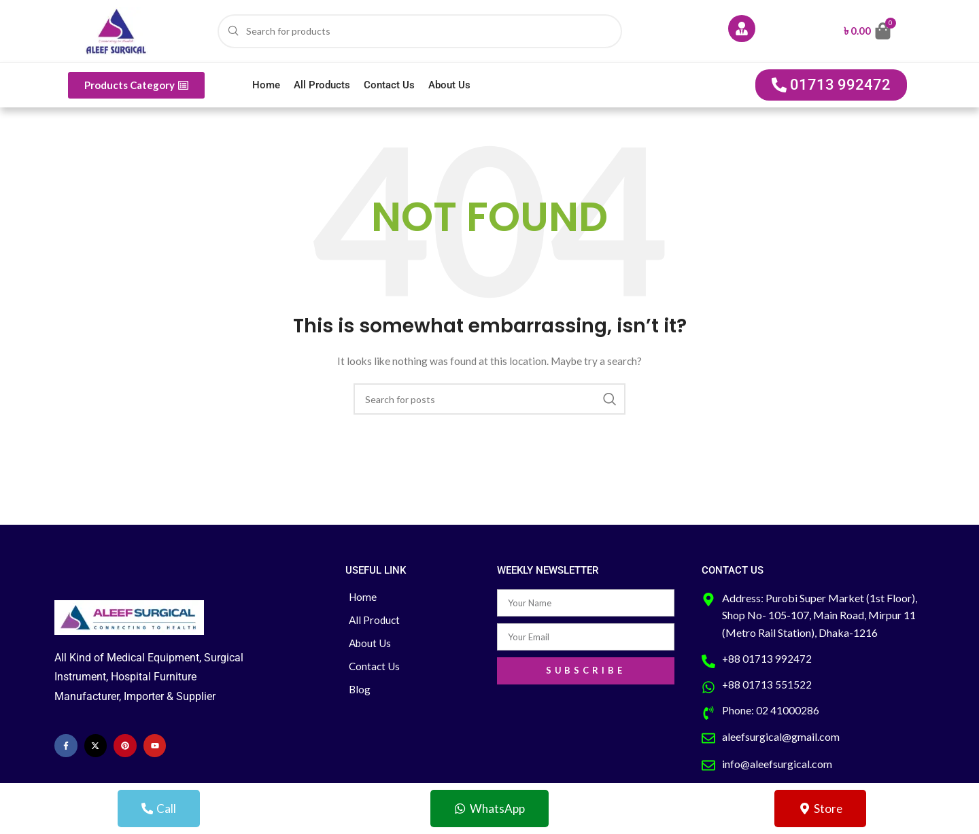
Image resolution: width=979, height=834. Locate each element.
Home (266, 85)
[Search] (420, 31)
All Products (322, 85)
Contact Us (389, 85)
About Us (449, 85)
